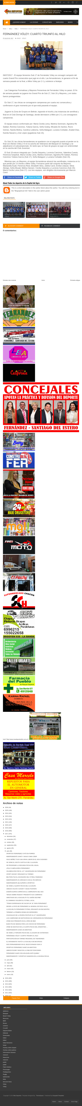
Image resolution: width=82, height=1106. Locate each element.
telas (4, 1079)
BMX (4, 1021)
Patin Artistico (7, 1067)
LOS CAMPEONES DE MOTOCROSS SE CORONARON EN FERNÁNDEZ (29, 918)
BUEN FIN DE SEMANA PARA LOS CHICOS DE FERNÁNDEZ (25, 924)
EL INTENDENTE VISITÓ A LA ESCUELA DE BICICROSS (24, 941)
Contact (66, 1101)
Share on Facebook (12, 177)
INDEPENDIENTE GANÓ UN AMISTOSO (19, 930)
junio (8, 960)
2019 (7, 828)
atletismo (5, 1011)
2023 (7, 816)
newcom (5, 1055)
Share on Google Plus (53, 177)
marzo (9, 968)
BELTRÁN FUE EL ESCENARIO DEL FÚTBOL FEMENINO (24, 877)
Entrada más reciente (9, 280)
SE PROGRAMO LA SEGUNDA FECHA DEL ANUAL (22, 865)
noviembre (10, 839)
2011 (7, 993)
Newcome (6, 1057)
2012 (7, 990)
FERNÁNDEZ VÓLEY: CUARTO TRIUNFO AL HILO (22, 936)
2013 (7, 987)
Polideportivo (7, 1072)
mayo (8, 963)
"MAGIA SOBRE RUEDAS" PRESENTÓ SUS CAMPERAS (24, 894)
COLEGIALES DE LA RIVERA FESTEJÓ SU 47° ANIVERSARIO (26, 915)
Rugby (5, 1074)
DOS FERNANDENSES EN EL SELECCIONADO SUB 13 (24, 944)
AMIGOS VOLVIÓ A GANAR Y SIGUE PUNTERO (21, 889)
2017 (7, 834)
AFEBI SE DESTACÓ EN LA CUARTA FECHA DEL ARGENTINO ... (26, 927)
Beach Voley (7, 1016)
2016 (7, 978)
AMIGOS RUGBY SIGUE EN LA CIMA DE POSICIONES (23, 950)
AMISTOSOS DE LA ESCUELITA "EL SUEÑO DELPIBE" (23, 897)
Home (54, 1101)
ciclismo (5, 1025)
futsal (4, 1045)
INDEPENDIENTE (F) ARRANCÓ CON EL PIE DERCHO (23, 880)
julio (8, 851)
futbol (4, 1038)
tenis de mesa (7, 1081)
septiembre (10, 845)
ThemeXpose (40, 1095)
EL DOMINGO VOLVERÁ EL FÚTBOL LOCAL (20, 900)
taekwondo (6, 1077)
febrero (9, 971)
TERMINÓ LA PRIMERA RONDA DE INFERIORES (21, 912)
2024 (7, 813)
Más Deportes (17, 1095)
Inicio (43, 280)
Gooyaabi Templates (58, 1095)
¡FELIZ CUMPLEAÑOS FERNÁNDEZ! (18, 868)
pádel (4, 1064)
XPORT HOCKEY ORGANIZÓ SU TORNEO (19, 874)
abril (8, 966)
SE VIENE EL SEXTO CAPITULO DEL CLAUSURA (22, 862)
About (60, 1101)
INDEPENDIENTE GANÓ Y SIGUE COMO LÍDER (21, 856)
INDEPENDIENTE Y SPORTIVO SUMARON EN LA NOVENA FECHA (27, 956)
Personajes (6, 1069)
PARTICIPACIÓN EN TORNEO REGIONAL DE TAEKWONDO (25, 938)
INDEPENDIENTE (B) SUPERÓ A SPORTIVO (20, 883)
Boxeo (5, 1023)
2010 (7, 995)
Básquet (5, 1013)
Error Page (74, 1101)
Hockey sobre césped (9, 1047)
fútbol (4, 1040)
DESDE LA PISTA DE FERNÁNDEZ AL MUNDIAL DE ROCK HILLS (26, 906)
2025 (7, 810)
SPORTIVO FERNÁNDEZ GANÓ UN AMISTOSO (21, 947)
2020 (7, 825)
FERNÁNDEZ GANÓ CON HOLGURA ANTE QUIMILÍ (22, 953)
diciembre (10, 836)
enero (9, 974)
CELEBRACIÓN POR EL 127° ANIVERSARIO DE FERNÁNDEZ (25, 871)
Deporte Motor (7, 1030)
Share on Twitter (32, 177)
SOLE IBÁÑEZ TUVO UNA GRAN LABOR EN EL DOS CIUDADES (26, 859)
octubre (9, 842)
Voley (19, 38)
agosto (9, 848)
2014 (7, 984)
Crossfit (5, 1028)
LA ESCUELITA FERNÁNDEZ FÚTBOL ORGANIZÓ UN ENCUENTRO (27, 909)
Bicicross (5, 1018)
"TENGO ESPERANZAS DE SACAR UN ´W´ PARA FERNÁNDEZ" (26, 903)
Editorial (5, 1033)
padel (4, 1062)
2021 (7, 822)
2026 (7, 807)
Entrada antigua (75, 280)
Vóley (24, 38)
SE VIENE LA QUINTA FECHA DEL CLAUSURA (21, 886)
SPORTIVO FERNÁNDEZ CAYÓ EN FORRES (20, 853)
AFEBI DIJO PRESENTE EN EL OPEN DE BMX (21, 921)
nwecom (5, 1060)
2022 (7, 819)
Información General (9, 1052)
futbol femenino (7, 1043)
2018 (7, 831)
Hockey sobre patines (9, 1050)
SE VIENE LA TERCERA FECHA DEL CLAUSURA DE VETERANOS (27, 933)
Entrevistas (6, 1035)
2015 (7, 981)
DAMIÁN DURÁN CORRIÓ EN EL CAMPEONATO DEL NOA (24, 892)
